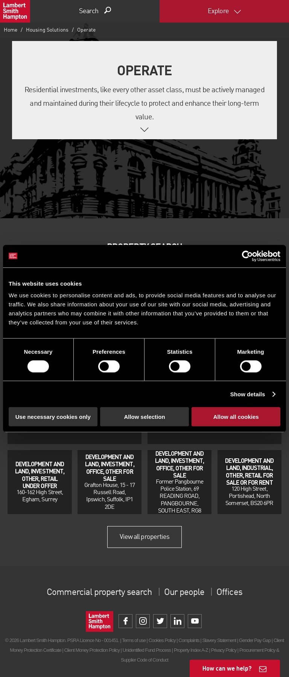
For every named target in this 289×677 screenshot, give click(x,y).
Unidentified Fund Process (147, 650)
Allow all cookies (236, 417)
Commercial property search (99, 592)
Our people (184, 592)
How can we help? (227, 668)
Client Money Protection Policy (92, 650)
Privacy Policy (223, 650)
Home (10, 30)
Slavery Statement (219, 640)
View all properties (144, 537)
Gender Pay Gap (255, 640)
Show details (247, 394)
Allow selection (144, 417)
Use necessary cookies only (53, 417)
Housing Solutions (47, 30)
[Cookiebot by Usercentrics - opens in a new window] (247, 256)
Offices (229, 592)
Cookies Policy (162, 640)
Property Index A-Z (191, 650)
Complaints (188, 640)
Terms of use (134, 640)
